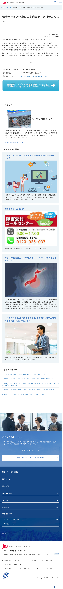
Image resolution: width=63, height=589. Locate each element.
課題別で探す (7, 481)
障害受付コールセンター (31, 526)
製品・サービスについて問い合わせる (37, 460)
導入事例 (30, 488)
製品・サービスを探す (10, 474)
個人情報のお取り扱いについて (11, 562)
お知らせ (30, 503)
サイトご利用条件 (32, 562)
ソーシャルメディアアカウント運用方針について (16, 570)
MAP (57, 556)
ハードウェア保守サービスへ (14, 142)
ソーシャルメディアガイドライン (12, 566)
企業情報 (5, 510)
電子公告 (39, 570)
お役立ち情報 (30, 495)
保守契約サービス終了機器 (31, 521)
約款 (51, 570)
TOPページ (6, 535)
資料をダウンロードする (40, 452)
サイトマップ (48, 562)
